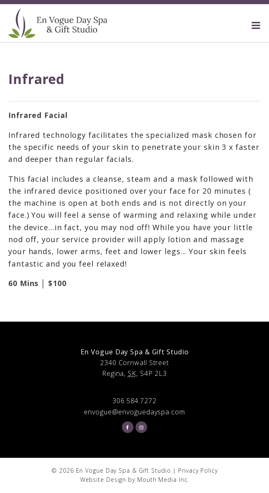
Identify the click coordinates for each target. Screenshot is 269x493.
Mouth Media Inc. (163, 479)
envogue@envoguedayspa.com (134, 411)
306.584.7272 (134, 400)
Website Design (103, 479)
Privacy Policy (198, 470)
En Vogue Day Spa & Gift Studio (123, 470)
